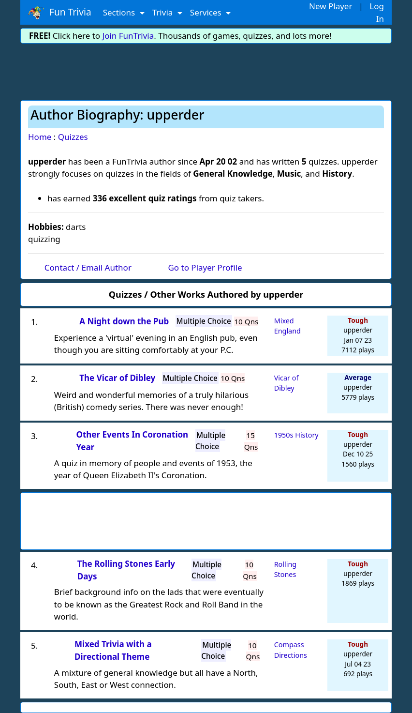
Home (39, 136)
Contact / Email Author (88, 267)
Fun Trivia (59, 12)
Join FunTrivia (128, 35)
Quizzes (73, 136)
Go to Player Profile (205, 267)
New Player (330, 6)
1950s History (296, 435)
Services (206, 12)
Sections (120, 12)
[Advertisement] (206, 70)
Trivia (163, 12)
